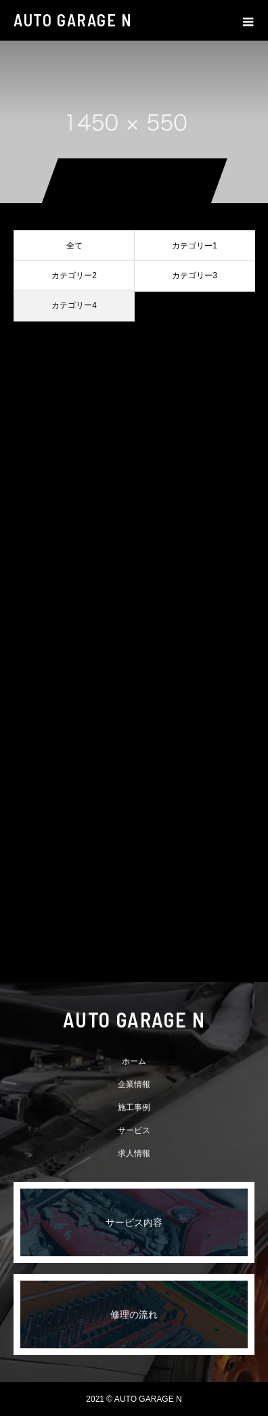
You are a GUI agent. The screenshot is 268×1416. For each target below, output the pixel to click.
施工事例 (134, 1107)
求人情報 (134, 1153)
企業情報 (134, 1084)
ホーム (134, 1061)
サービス (134, 1130)
